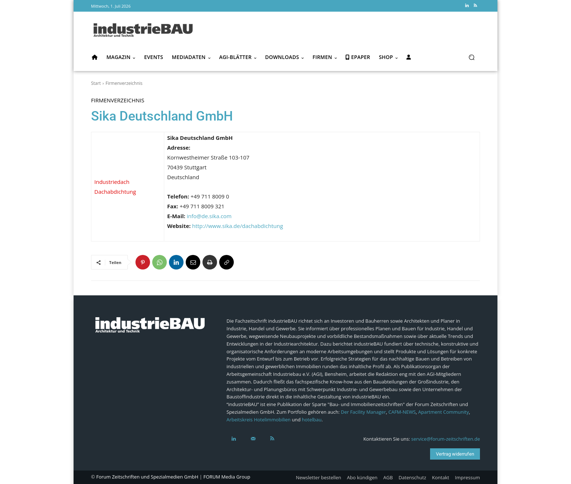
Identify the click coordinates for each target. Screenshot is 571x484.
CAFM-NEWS (402, 412)
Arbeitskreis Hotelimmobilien (259, 419)
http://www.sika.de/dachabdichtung (237, 225)
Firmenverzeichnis (124, 83)
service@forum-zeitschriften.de (445, 439)
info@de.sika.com (209, 216)
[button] (471, 57)
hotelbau (312, 419)
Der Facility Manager (363, 412)
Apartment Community (443, 412)
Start (96, 83)
